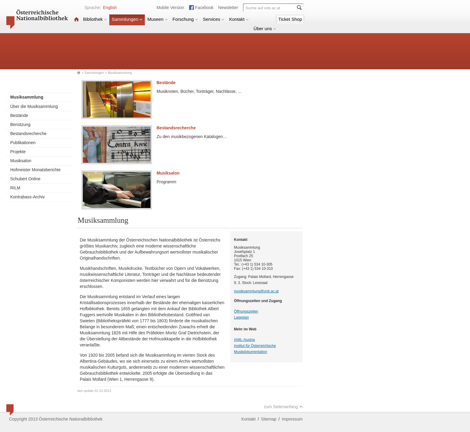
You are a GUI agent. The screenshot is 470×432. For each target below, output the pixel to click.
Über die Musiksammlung (34, 106)
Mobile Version (170, 7)
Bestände (19, 115)
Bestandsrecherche (28, 133)
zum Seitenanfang (283, 406)
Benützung (20, 124)
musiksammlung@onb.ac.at (256, 291)
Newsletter (228, 7)
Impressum (292, 419)
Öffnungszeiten (246, 311)
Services (214, 19)
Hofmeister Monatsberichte (35, 169)
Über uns (265, 28)
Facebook (204, 7)
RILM (15, 187)
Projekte (18, 151)
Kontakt (239, 19)
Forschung (185, 19)
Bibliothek (95, 19)
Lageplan (241, 317)
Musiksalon (20, 160)
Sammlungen (127, 19)
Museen (157, 19)
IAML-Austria (244, 340)
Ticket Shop (290, 19)
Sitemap (268, 419)
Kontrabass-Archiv (27, 196)
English (110, 7)
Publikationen (23, 142)
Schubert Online (25, 178)
